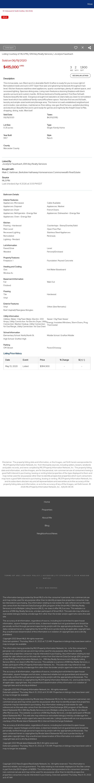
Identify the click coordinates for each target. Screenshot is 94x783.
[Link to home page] (3, 4)
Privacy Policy (31, 575)
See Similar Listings (80, 76)
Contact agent (9, 48)
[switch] (75, 47)
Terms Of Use (12, 575)
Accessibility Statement (57, 575)
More (90, 4)
